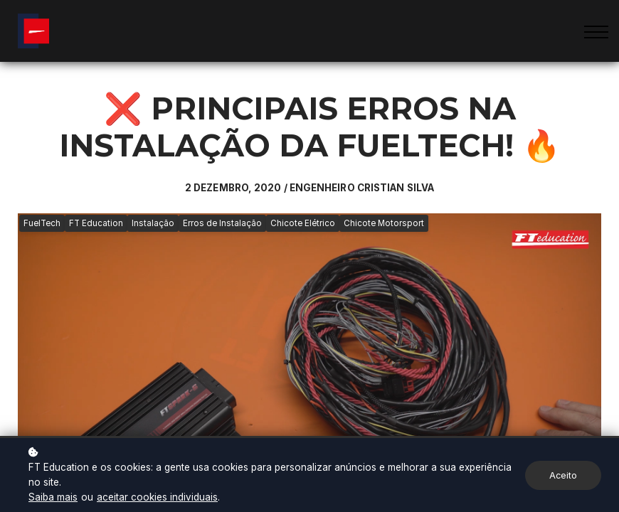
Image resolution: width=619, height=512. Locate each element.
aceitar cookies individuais (157, 497)
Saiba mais (53, 497)
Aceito (563, 475)
